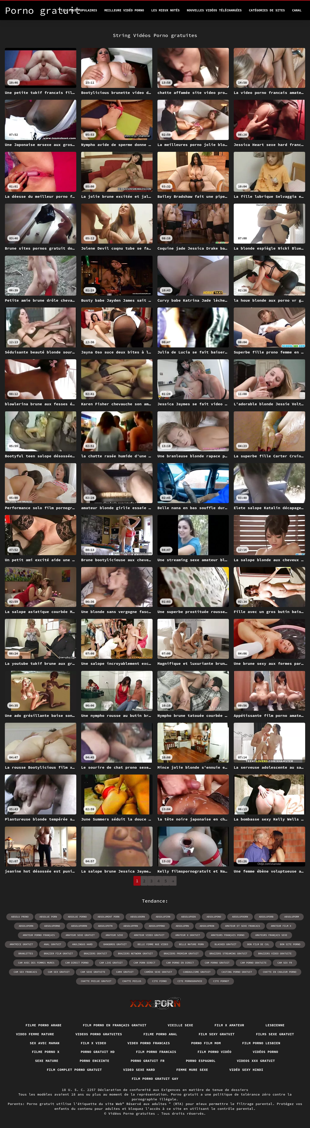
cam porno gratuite (253, 962)
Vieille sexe (180, 1025)
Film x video (93, 1043)
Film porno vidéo (215, 1052)
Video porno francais (148, 1043)
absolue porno (77, 916)
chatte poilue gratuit (96, 981)
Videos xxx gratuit (256, 1061)
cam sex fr (285, 962)
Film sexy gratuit (217, 1034)
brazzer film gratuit (58, 953)
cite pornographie (190, 981)
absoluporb (266, 916)
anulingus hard (82, 944)
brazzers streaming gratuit (228, 953)
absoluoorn (137, 916)
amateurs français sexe (271, 935)
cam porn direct (144, 962)
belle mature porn (191, 944)
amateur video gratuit (149, 935)
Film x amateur (229, 1025)
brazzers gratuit (95, 953)
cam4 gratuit (125, 972)
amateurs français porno (227, 935)
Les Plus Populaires (79, 10)
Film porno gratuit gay (155, 1078)
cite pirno (159, 981)
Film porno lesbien (261, 1043)
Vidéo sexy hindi (246, 1069)
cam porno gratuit (217, 962)
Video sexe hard (139, 1069)
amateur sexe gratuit (80, 935)
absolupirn (163, 916)
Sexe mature (46, 1061)
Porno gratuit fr (147, 1061)
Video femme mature (35, 1034)
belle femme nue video (153, 944)
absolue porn (48, 916)
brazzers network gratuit (135, 953)
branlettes (25, 953)
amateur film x (281, 926)
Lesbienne (275, 1025)
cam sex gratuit (59, 972)
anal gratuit (52, 944)
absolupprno (157, 926)
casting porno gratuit (237, 972)
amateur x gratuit (187, 935)
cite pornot (221, 981)
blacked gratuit (225, 944)
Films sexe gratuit (275, 1034)
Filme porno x (46, 1052)
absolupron (207, 926)
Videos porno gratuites (98, 1034)
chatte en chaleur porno (279, 972)
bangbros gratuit (115, 944)
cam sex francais (25, 972)
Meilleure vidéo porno (124, 10)
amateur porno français (39, 935)
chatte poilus (131, 981)
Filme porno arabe (43, 1025)
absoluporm (291, 916)
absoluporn (26, 926)
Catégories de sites (267, 10)
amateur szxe (114, 935)
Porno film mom (206, 1043)
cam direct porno (77, 962)
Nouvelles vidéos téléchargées (214, 10)
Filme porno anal (160, 1034)
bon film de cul (258, 944)
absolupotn (105, 926)
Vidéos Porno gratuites (132, 1113)
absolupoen (188, 916)
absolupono (214, 916)
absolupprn (131, 926)
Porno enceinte (94, 1061)
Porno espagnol (201, 1061)
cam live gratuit (111, 962)
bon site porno (290, 944)
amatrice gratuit (21, 944)
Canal (297, 10)
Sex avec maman (45, 1043)
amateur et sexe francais (242, 926)
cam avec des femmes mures (36, 962)
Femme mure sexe (192, 1069)
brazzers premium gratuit (181, 953)
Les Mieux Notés (165, 10)
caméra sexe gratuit (158, 972)
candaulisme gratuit (197, 972)
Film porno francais (156, 1052)
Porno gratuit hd (98, 1052)
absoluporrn (79, 926)
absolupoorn (240, 916)
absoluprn (182, 926)
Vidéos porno (265, 1052)
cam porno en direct (180, 962)
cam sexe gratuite (93, 972)
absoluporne (52, 926)
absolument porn (108, 916)
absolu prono (20, 916)
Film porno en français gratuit (115, 1025)
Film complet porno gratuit (74, 1069)
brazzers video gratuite (275, 953)
